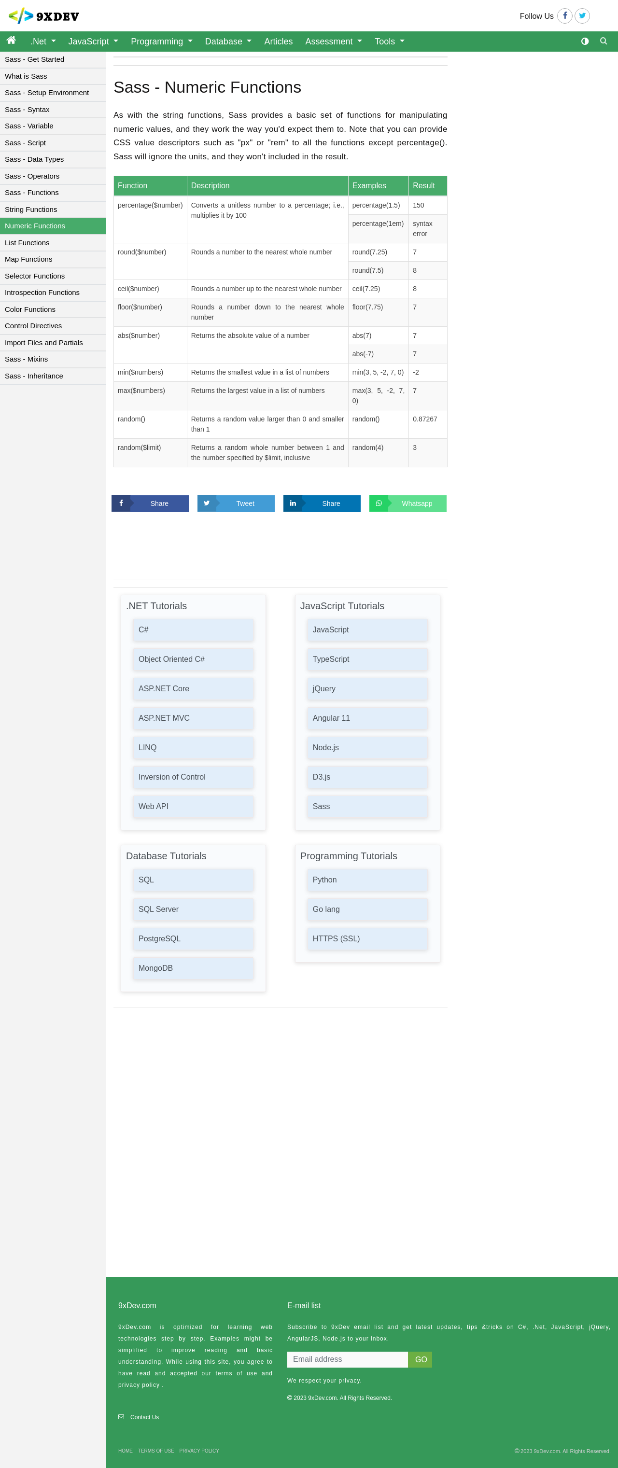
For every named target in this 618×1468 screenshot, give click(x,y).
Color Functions (30, 309)
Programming (158, 41)
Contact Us (144, 1417)
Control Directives (33, 326)
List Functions (27, 242)
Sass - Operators (32, 176)
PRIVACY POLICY (199, 1451)
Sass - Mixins (26, 359)
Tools (386, 41)
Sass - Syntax (27, 109)
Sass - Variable (29, 126)
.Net (39, 41)
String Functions (31, 209)
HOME (125, 1451)
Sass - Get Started (34, 59)
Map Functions (28, 259)
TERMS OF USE (156, 1451)
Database (225, 41)
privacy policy (139, 1385)
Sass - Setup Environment (47, 92)
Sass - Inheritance (34, 376)
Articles (278, 41)
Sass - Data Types (34, 159)
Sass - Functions (32, 192)
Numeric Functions (35, 226)
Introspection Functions (42, 292)
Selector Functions (35, 276)
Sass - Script (25, 143)
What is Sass (26, 76)
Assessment (330, 41)
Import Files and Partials (44, 342)
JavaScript (90, 41)
